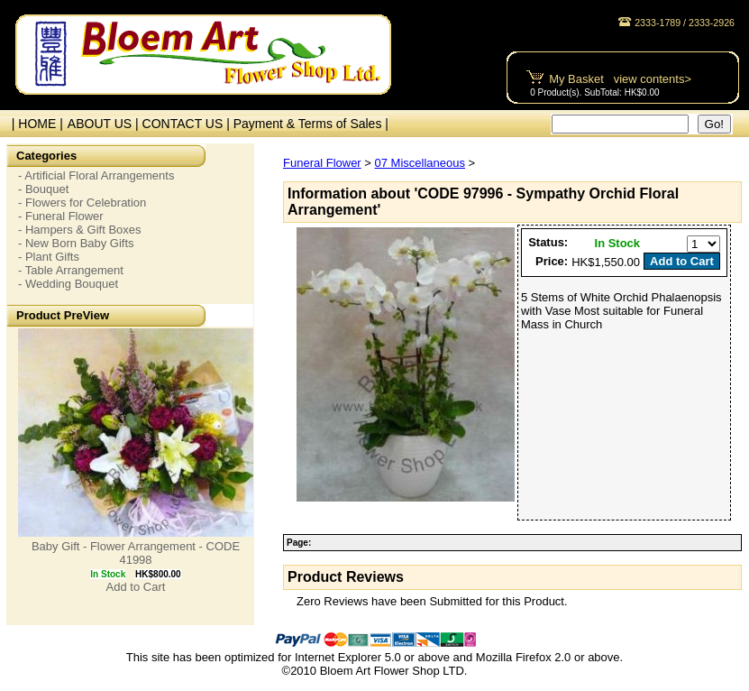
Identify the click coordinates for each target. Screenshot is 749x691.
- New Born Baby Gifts (76, 243)
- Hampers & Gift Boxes (80, 229)
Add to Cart (136, 587)
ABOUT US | (105, 123)
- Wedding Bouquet (68, 283)
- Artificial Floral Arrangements (96, 175)
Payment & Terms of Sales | (310, 123)
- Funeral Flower (61, 216)
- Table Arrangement (70, 270)
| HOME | (34, 123)
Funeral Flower (322, 163)
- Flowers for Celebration (82, 202)
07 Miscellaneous (420, 163)
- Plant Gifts (48, 256)
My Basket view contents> (620, 79)
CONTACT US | (187, 123)
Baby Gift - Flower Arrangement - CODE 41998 (136, 553)
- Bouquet (43, 189)
